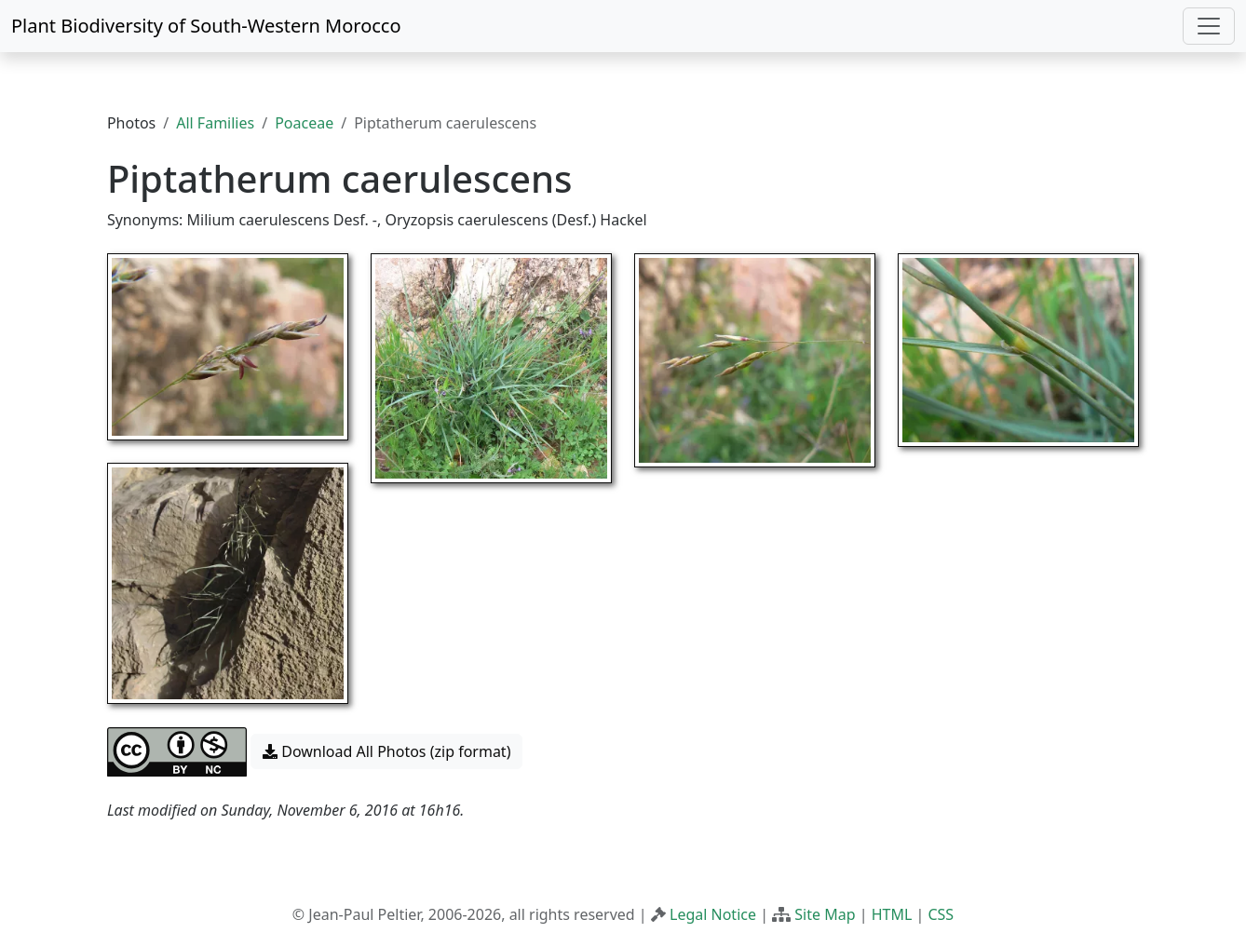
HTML (892, 914)
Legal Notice (713, 914)
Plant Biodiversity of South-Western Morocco (206, 25)
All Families (215, 123)
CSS (941, 914)
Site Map (824, 914)
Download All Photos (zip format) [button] (386, 751)
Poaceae (304, 123)
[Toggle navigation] (1209, 26)
